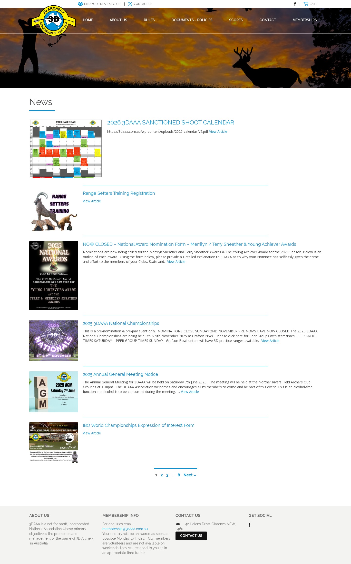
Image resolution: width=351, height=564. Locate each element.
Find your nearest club (102, 4)
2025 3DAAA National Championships (121, 323)
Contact (268, 20)
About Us (118, 20)
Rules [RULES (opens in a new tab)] (149, 20)
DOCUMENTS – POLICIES (192, 20)
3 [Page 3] (167, 475)
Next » (190, 475)
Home (88, 20)
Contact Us (143, 4)
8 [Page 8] (179, 475)
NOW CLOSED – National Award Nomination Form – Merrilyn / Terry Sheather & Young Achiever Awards (189, 244)
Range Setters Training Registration (119, 193)
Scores (236, 20)
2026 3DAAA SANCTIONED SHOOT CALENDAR (170, 122)
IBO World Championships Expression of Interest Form (139, 425)
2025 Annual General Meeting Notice (120, 374)
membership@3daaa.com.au (125, 529)
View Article (218, 131)
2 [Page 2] (162, 475)
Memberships (305, 20)
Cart (313, 4)
